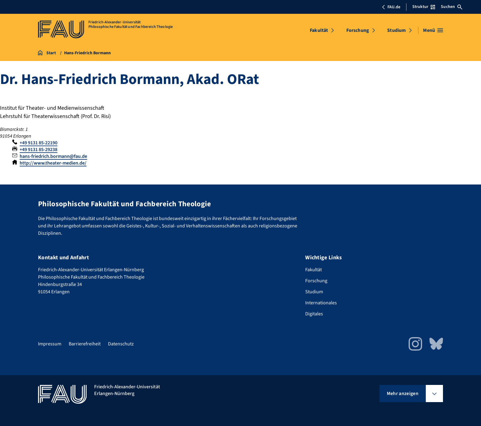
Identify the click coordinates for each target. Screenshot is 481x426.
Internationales (321, 302)
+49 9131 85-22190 (38, 142)
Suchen (451, 7)
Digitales (314, 313)
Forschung (357, 30)
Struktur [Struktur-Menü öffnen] (423, 7)
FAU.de (391, 7)
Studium (396, 30)
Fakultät (319, 30)
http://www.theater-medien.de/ (53, 163)
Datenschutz (121, 343)
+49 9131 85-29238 (38, 149)
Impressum (49, 343)
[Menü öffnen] (433, 30)
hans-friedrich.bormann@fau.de (53, 156)
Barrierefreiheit (85, 343)
